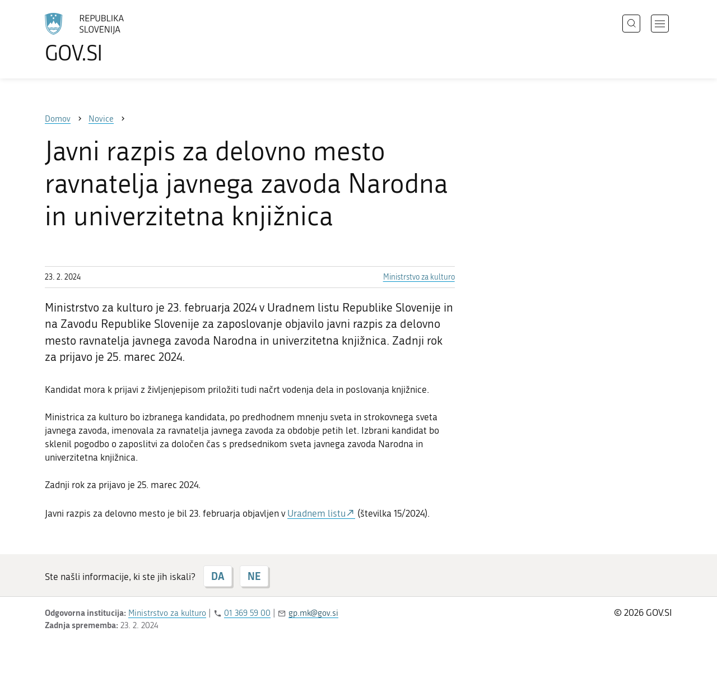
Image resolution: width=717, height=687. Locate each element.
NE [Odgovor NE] (254, 576)
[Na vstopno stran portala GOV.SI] (115, 38)
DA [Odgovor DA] (217, 576)
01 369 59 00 (247, 613)
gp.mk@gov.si (313, 613)
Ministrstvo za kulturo (419, 277)
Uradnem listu (316, 513)
